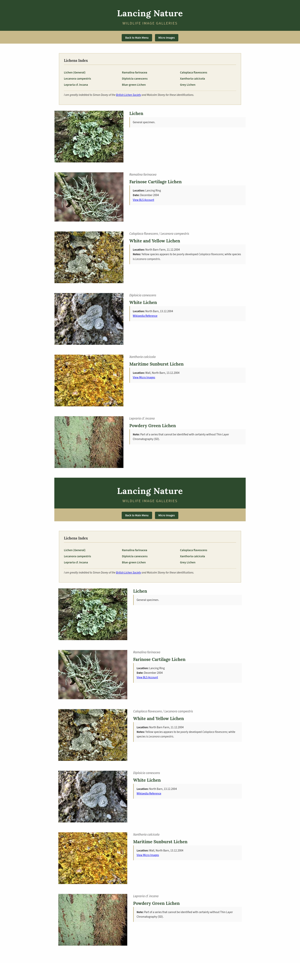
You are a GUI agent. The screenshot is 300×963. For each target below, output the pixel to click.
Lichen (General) (75, 72)
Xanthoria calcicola (192, 79)
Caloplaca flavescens (193, 72)
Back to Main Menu (136, 38)
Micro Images (166, 38)
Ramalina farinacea (134, 72)
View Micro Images (144, 377)
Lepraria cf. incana (76, 85)
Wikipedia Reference (145, 316)
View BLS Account (143, 200)
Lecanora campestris (77, 79)
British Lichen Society (128, 95)
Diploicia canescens (135, 79)
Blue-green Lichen (134, 85)
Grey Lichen (188, 85)
